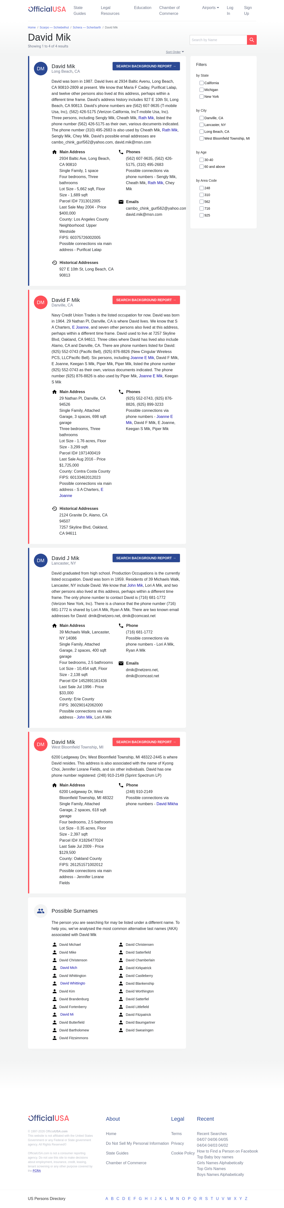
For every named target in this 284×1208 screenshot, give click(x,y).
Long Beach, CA (217, 131)
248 (207, 188)
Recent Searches (212, 1134)
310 (207, 195)
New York (212, 96)
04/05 (223, 1139)
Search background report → (146, 66)
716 (207, 208)
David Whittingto (68, 983)
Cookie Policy (183, 1153)
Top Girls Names (211, 1169)
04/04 (202, 1145)
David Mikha (167, 804)
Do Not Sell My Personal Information (137, 1143)
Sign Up (248, 11)
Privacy (177, 1143)
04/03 (212, 1145)
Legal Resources (110, 11)
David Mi (63, 1015)
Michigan (211, 90)
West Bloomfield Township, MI (227, 138)
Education (142, 8)
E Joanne (80, 327)
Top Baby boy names (215, 1157)
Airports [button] (208, 8)
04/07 (202, 1139)
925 (207, 215)
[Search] (218, 40)
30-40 (209, 160)
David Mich (64, 968)
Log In (230, 11)
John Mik (135, 585)
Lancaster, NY (215, 125)
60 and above (215, 166)
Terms (176, 1134)
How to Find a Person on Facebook (227, 1151)
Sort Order (173, 52)
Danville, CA (214, 118)
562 (207, 201)
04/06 (212, 1139)
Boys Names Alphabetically (220, 1174)
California (212, 83)
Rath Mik (146, 118)
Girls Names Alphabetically (220, 1163)
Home (111, 1134)
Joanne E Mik (142, 358)
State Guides (80, 11)
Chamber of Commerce (169, 11)
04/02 (223, 1145)
